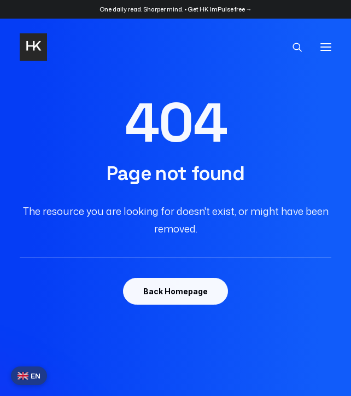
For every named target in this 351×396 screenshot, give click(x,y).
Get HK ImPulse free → (220, 9)
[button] (326, 47)
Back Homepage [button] (175, 291)
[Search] (292, 47)
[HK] (33, 47)
